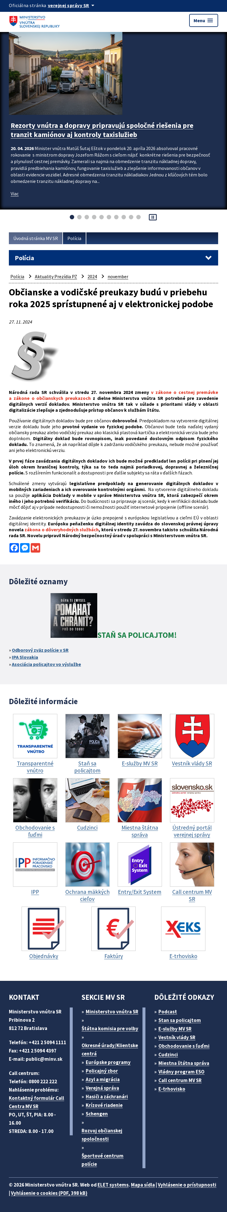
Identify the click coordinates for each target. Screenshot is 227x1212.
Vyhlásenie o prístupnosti (187, 1185)
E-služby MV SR (175, 1029)
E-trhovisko (171, 1089)
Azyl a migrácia (103, 1079)
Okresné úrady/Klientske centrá (110, 1049)
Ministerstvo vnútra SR (112, 1011)
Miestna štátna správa (183, 1063)
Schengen (97, 1113)
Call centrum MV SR (180, 1080)
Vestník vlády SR (176, 1037)
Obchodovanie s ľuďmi (184, 1046)
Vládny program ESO (181, 1071)
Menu (204, 20)
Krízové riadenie (104, 1105)
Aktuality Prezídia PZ (56, 276)
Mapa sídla (143, 1185)
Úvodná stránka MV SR (35, 238)
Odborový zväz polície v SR (40, 650)
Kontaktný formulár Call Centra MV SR (36, 1102)
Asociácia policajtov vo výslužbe (46, 664)
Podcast (167, 1011)
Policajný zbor (102, 1071)
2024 (92, 276)
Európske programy (108, 1062)
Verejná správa (102, 1088)
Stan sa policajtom (179, 1020)
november (118, 276)
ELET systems (113, 1185)
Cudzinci (168, 1054)
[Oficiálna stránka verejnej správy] (72, 5)
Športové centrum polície (103, 1160)
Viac (15, 194)
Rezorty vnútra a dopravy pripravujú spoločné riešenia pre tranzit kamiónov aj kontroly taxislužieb (102, 130)
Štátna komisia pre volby (110, 1028)
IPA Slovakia (25, 657)
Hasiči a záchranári (107, 1096)
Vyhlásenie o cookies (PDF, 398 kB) (49, 1193)
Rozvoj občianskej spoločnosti (102, 1134)
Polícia (74, 238)
